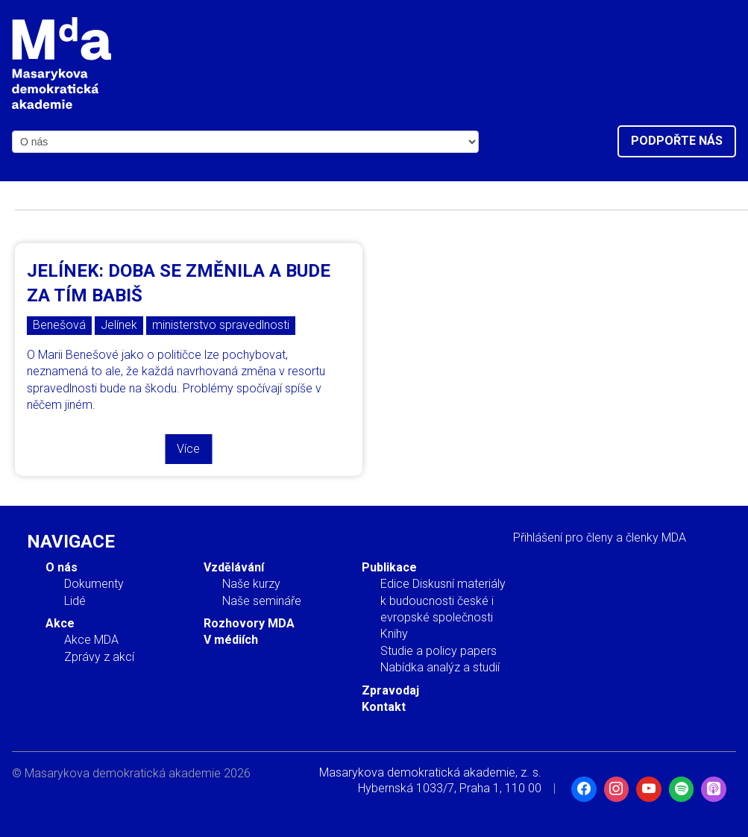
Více (188, 449)
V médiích (231, 640)
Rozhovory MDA (249, 623)
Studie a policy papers (438, 651)
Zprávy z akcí (99, 657)
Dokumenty (94, 584)
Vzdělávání (234, 567)
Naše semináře (261, 601)
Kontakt (384, 707)
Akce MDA (91, 640)
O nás (61, 567)
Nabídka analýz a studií (440, 667)
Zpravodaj (390, 690)
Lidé (75, 601)
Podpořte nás (677, 141)
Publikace (389, 567)
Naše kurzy (251, 584)
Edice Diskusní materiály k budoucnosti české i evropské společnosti (443, 600)
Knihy (394, 634)
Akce (60, 623)
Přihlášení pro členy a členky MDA (599, 537)
